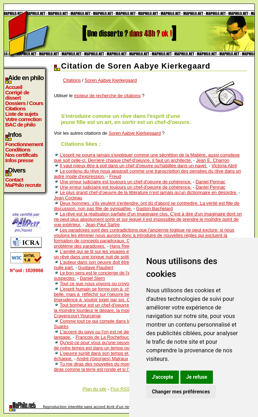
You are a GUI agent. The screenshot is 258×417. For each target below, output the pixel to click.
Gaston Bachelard (154, 208)
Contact (14, 179)
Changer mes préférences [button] (181, 391)
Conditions (17, 149)
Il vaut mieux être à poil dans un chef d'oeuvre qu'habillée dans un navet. (134, 165)
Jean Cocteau (68, 197)
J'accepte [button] (163, 377)
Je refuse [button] (196, 377)
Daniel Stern (92, 278)
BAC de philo (20, 124)
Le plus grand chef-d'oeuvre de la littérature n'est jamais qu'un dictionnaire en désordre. (148, 192)
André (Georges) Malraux (102, 358)
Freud (115, 176)
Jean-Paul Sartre (103, 224)
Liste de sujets (21, 113)
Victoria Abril (224, 165)
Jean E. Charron (212, 160)
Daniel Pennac (210, 181)
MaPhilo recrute (23, 185)
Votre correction (23, 119)
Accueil (14, 87)
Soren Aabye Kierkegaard (111, 80)
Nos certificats (21, 155)
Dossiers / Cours (24, 103)
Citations (15, 108)
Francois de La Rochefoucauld (107, 337)
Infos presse (19, 160)
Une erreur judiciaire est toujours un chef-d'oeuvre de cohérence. (125, 181)
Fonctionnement (24, 144)
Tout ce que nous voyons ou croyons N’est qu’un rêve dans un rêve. (129, 283)
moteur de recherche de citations (107, 95)
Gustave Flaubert (95, 267)
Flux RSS (120, 389)
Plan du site (95, 389)
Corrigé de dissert (17, 95)
